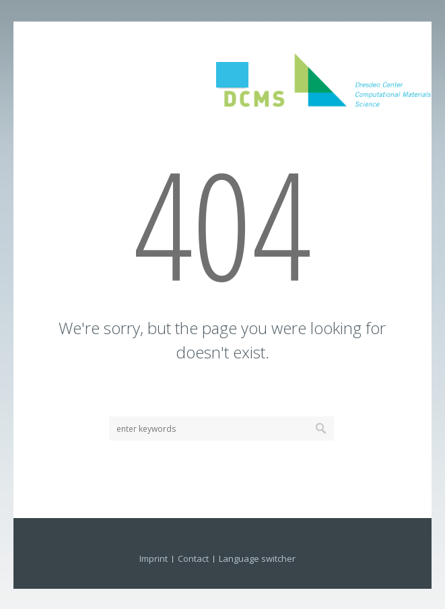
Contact (193, 558)
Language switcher (257, 558)
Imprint (153, 558)
